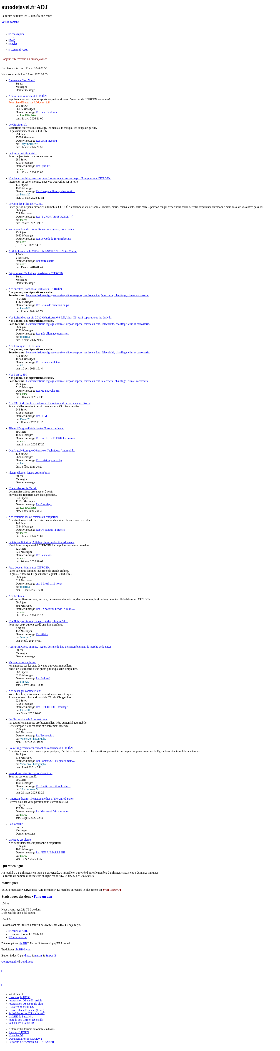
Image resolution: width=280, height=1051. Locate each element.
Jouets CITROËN (19, 1032)
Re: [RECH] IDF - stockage (52, 706)
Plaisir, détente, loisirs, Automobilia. (29, 472)
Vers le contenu (10, 21)
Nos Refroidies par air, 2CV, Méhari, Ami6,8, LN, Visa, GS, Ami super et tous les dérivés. (60, 317)
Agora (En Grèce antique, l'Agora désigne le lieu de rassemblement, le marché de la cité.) (60, 646)
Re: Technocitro (45, 735)
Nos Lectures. (16, 596)
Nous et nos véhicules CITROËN (28, 96)
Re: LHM (41, 415)
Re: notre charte (45, 260)
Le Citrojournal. (18, 124)
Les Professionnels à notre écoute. (28, 719)
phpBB (23, 943)
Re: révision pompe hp (49, 460)
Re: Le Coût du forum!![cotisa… (55, 238)
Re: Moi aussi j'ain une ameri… (54, 811)
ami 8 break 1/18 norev (49, 583)
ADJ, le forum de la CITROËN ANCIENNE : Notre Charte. (43, 251)
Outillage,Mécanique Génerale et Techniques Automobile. (42, 450)
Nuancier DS (16, 1035)
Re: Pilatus (42, 634)
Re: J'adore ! (43, 678)
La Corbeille (16, 823)
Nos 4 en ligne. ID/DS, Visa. (25, 346)
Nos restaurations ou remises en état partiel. (33, 516)
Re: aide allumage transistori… (54, 333)
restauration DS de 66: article (25, 1000)
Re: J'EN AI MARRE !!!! (50, 852)
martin (38, 955)
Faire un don (43, 896)
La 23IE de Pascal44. (21, 1016)
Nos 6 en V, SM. (18, 374)
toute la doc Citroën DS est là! (26, 1019)
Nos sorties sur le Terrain (23, 488)
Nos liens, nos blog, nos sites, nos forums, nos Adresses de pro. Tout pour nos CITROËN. (60, 178)
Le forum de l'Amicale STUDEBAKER (31, 1041)
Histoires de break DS (21, 1006)
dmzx (27, 955)
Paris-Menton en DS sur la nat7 (26, 1013)
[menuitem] (12, 40)
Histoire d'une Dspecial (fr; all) (26, 1010)
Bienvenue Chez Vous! (22, 80)
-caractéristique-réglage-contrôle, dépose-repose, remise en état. (63, 323)
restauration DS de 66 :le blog (26, 1003)
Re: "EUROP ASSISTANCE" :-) (54, 216)
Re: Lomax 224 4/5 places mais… (55, 760)
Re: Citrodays (44, 504)
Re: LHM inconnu (46, 140)
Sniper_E (51, 955)
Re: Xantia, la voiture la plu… (53, 786)
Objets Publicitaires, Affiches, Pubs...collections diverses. (41, 542)
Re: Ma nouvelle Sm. (48, 390)
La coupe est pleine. (20, 839)
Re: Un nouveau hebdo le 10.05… (55, 608)
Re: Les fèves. (44, 555)
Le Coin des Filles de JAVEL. (26, 203)
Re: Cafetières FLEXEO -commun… (57, 438)
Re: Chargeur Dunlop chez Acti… (55, 191)
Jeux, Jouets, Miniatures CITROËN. (29, 567)
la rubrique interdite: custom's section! (30, 773)
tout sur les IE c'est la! (21, 1022)
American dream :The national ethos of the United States (41, 798)
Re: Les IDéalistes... (47, 112)
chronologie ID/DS (19, 997)
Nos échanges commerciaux (25, 690)
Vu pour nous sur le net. (22, 662)
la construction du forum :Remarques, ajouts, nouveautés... (42, 229)
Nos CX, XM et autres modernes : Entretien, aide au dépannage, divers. (49, 403)
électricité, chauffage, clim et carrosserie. (125, 295)
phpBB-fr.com (23, 949)
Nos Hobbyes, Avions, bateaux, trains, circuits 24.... (38, 621)
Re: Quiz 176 (43, 165)
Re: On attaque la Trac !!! (50, 529)
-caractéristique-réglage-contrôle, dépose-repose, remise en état (63, 295)
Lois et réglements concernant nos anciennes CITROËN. (41, 747)
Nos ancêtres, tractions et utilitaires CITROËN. (36, 288)
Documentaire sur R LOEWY (26, 1038)
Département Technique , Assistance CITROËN (36, 273)
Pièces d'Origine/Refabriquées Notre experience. (36, 428)
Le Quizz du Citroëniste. (23, 153)
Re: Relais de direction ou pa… (54, 305)
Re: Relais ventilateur (48, 362)
